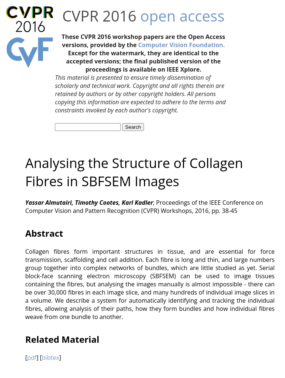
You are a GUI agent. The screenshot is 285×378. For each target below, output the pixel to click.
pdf (31, 358)
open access (182, 16)
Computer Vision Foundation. (181, 45)
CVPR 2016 (99, 16)
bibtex (50, 358)
